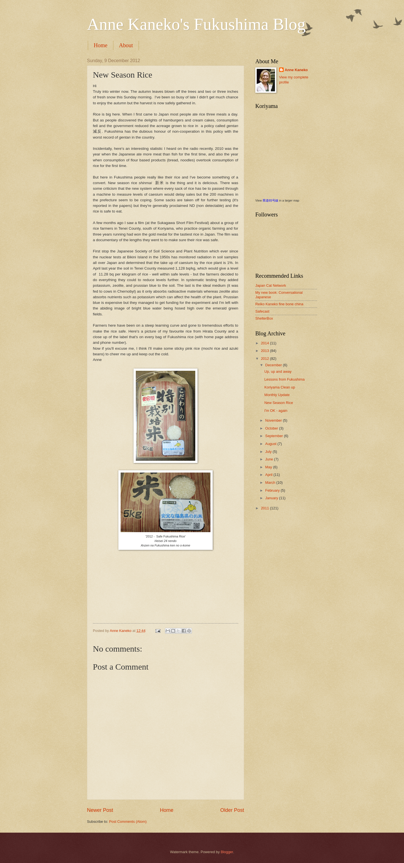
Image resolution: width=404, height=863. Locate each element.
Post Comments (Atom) (128, 821)
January (272, 498)
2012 (265, 358)
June (269, 459)
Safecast (262, 311)
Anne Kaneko (296, 70)
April (269, 475)
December (274, 365)
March (270, 482)
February (273, 490)
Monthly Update (277, 395)
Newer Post (100, 810)
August (271, 444)
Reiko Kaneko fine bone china (279, 304)
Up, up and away (277, 371)
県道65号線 (270, 200)
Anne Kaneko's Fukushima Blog (196, 24)
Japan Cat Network (270, 285)
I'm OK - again (275, 410)
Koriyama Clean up (279, 387)
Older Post (232, 810)
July (268, 451)
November (274, 420)
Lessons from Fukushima (284, 379)
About (126, 45)
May (269, 467)
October (272, 428)
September (274, 436)
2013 (265, 351)
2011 (265, 508)
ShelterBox (264, 318)
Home (100, 45)
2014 (265, 343)
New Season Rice (278, 403)
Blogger (227, 852)
